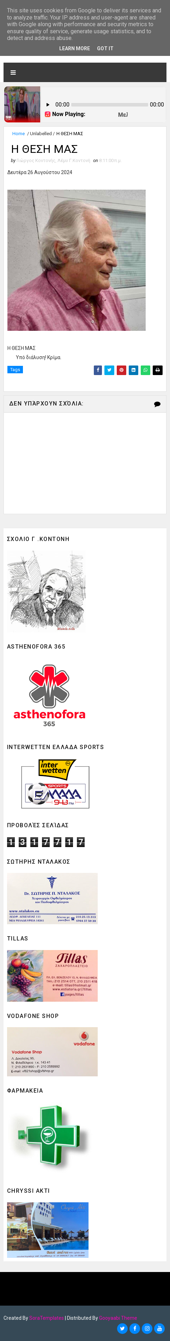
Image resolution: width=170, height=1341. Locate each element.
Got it (105, 48)
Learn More (74, 48)
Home (18, 133)
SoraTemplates (46, 1318)
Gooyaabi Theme (118, 1318)
